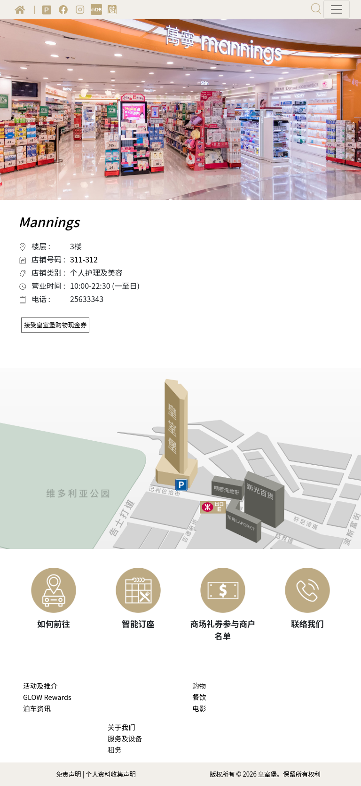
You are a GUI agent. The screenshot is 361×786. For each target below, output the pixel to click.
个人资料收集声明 (111, 774)
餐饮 (199, 697)
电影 (199, 708)
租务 (114, 749)
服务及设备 (125, 738)
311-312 (84, 259)
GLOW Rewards (47, 697)
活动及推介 (40, 686)
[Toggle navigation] (336, 9)
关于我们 (121, 727)
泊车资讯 (37, 708)
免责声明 (68, 774)
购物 (199, 686)
